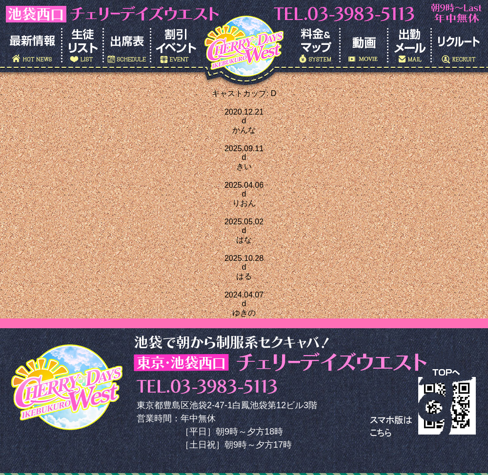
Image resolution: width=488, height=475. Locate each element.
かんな (244, 130)
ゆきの (244, 313)
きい (244, 166)
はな (244, 240)
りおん (244, 203)
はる (244, 276)
